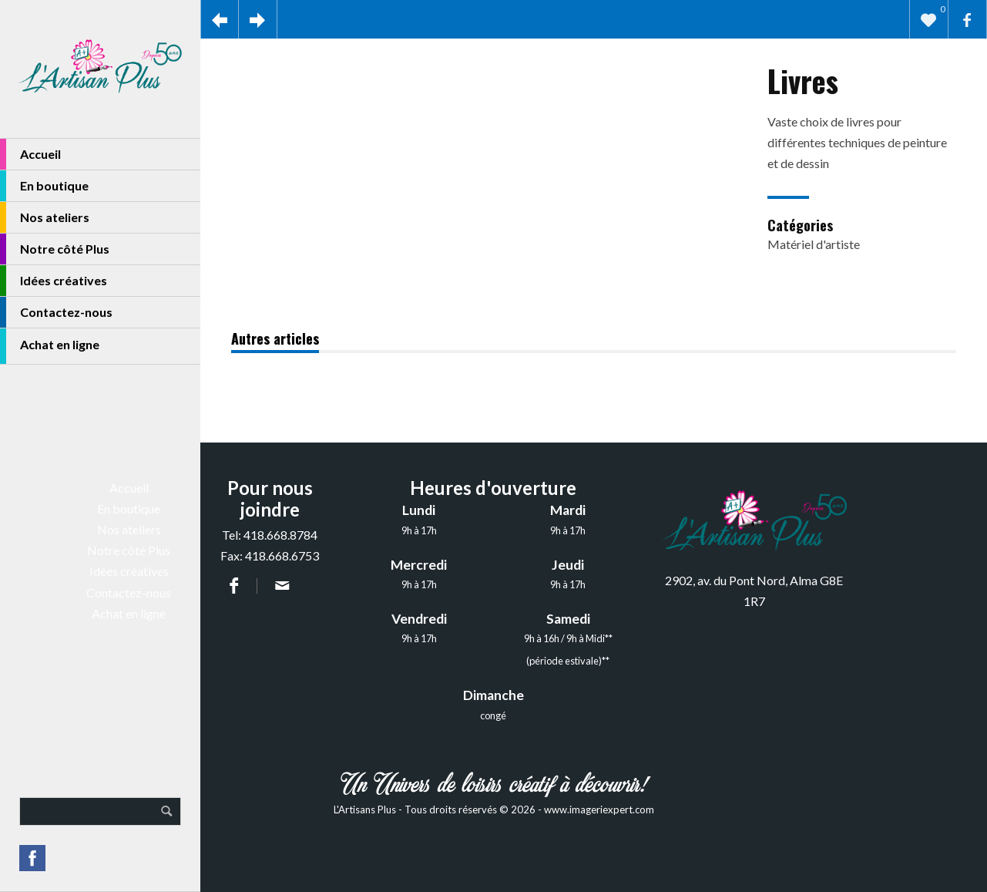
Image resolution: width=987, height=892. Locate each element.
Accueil (30, 154)
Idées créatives (53, 280)
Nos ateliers (44, 217)
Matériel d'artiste (813, 244)
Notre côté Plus (54, 249)
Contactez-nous (56, 312)
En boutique (44, 185)
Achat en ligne (49, 346)
